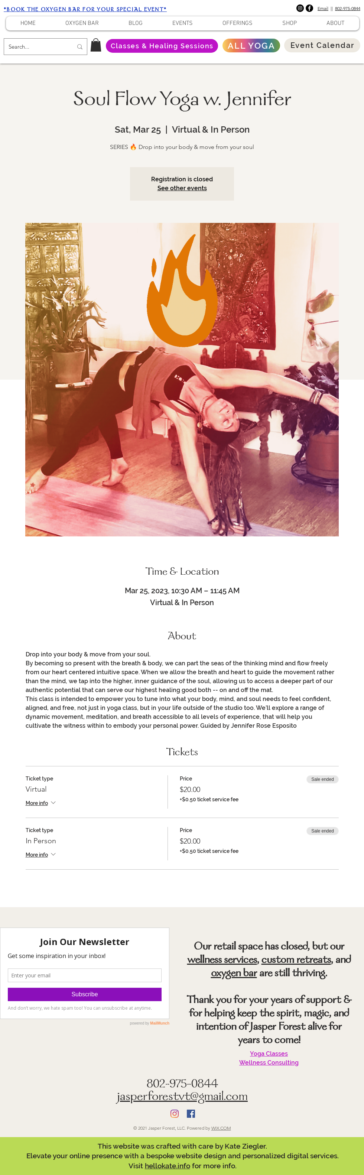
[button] (95, 45)
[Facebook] (309, 8)
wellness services (222, 960)
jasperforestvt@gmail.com (182, 1097)
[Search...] (35, 47)
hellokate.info (167, 1166)
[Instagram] (300, 8)
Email (323, 8)
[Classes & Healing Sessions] (162, 46)
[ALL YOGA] (251, 45)
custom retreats (296, 960)
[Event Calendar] (322, 45)
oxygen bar (234, 974)
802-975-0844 (347, 8)
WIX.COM (221, 1128)
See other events (182, 188)
